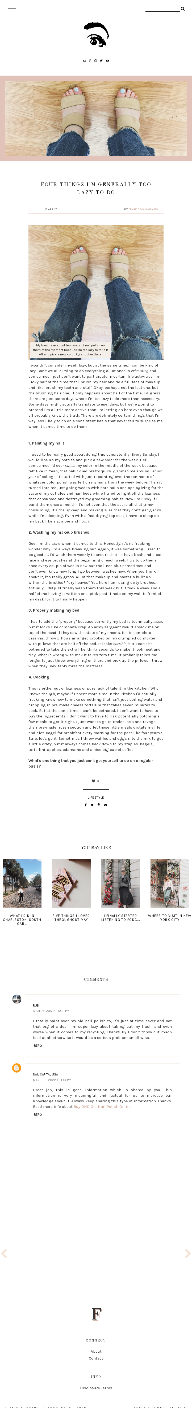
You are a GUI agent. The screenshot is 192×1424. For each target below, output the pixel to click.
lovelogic (175, 1407)
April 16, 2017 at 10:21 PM (51, 1011)
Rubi (36, 1005)
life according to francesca (38, 1407)
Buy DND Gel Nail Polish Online (103, 1106)
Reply (38, 1045)
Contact (96, 1358)
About (96, 1351)
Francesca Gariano (143, 209)
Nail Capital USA (45, 1074)
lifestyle (96, 797)
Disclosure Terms (96, 1388)
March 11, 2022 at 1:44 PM (52, 1080)
